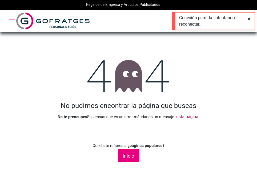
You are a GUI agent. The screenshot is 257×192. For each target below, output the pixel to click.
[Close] (249, 19)
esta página (187, 116)
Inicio (128, 156)
